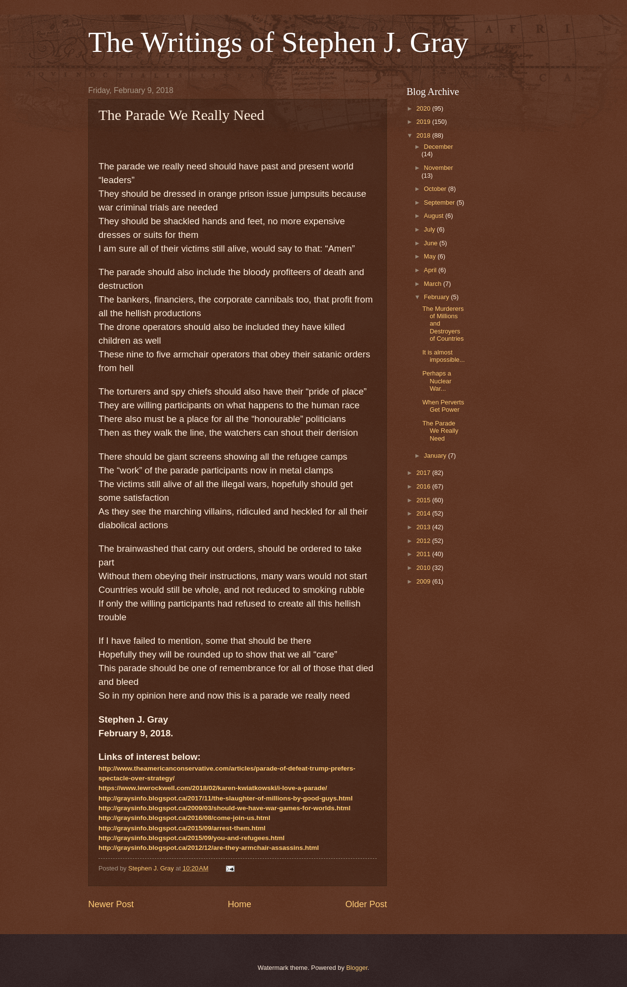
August (434, 215)
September (440, 202)
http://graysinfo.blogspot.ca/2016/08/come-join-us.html (184, 818)
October (436, 188)
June (431, 243)
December (438, 146)
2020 (424, 108)
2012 (424, 540)
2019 (424, 121)
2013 (424, 527)
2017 (424, 472)
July (430, 229)
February (437, 297)
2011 (424, 554)
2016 (424, 486)
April (431, 270)
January (436, 455)
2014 (424, 513)
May (430, 256)
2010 (424, 567)
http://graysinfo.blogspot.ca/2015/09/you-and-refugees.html (191, 838)
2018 (424, 135)
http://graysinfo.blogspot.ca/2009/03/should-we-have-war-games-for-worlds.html (224, 808)
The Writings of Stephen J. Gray (278, 42)
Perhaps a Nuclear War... (436, 381)
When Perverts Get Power (443, 406)
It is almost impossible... (443, 356)
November (438, 167)
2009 (424, 581)
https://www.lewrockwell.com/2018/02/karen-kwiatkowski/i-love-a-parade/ (212, 788)
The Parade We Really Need (440, 431)
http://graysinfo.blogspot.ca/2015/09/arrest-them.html (181, 828)
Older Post (366, 904)
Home (239, 904)
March (433, 283)
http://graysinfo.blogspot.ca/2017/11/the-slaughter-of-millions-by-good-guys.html (225, 798)
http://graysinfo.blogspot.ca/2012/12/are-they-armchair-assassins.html (208, 847)
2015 (424, 500)
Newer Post (111, 904)
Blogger (357, 967)
